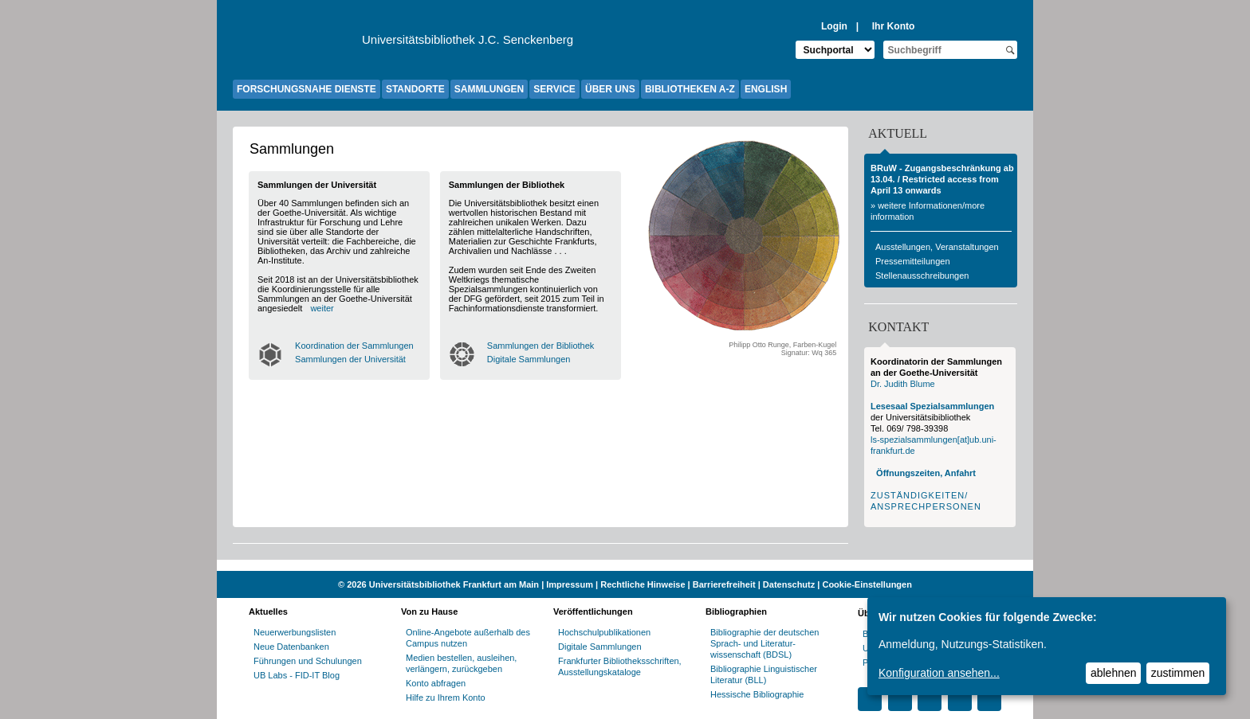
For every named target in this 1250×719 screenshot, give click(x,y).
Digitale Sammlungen (529, 359)
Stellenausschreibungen (922, 275)
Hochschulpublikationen (604, 632)
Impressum (569, 584)
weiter (321, 308)
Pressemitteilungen (912, 261)
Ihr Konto (893, 26)
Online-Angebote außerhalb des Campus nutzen (468, 637)
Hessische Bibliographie (757, 694)
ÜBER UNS (610, 89)
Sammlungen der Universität (350, 359)
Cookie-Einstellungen (866, 584)
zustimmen (1178, 672)
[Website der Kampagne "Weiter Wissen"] (625, 565)
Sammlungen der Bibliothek (541, 345)
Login (834, 26)
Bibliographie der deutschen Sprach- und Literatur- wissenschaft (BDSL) (764, 643)
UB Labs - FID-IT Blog (297, 675)
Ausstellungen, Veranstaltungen (937, 247)
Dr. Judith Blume (903, 384)
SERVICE (554, 89)
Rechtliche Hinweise (642, 584)
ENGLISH (766, 89)
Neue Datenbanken (291, 646)
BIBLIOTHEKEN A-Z (690, 89)
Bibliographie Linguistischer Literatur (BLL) (763, 674)
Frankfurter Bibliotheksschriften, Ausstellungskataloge (620, 666)
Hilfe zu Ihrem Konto (445, 697)
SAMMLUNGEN (489, 89)
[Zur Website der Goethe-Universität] (297, 44)
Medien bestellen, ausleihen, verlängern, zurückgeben (461, 663)
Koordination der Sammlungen (354, 345)
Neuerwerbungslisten (295, 632)
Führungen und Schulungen (308, 661)
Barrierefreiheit (724, 584)
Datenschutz (789, 584)
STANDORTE (415, 89)
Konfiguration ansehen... (939, 672)
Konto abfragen (436, 683)
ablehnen (1114, 672)
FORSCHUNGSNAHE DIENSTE (306, 89)
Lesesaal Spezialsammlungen (932, 406)
